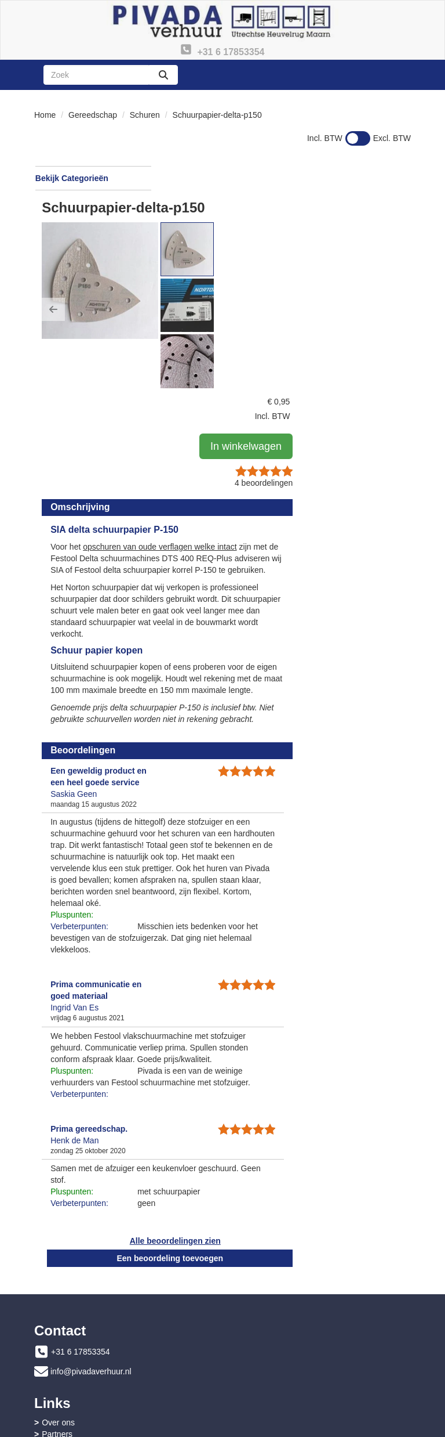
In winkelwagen (369, 237)
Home (45, 115)
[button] (180, 261)
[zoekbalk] (96, 75)
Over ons (255, 1267)
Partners (254, 1278)
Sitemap (253, 1301)
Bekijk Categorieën (92, 177)
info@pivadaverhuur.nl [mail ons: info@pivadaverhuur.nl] (91, 1287)
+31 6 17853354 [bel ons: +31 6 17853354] (80, 1268)
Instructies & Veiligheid (82, 1363)
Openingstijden (266, 1290)
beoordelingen (373, 273)
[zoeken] (163, 75)
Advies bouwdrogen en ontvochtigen (304, 1375)
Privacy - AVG (264, 1363)
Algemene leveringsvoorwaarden (101, 1375)
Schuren (145, 115)
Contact (253, 1351)
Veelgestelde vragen (78, 1351)
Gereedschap (92, 115)
